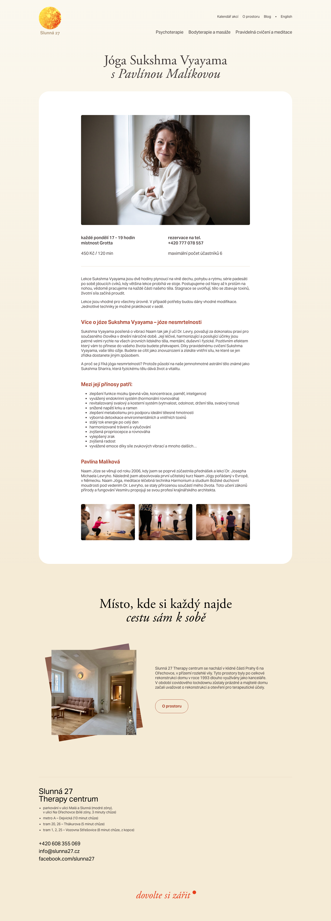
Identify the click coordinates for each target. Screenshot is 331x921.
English (286, 17)
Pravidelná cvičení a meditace (264, 32)
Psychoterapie (169, 32)
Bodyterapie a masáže (210, 32)
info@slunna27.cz (59, 851)
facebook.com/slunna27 (67, 858)
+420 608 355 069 (59, 843)
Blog (267, 17)
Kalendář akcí (227, 17)
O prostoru (251, 17)
